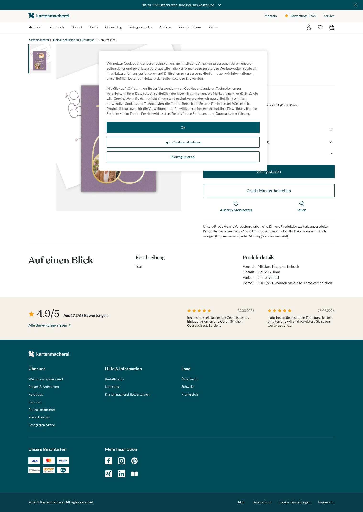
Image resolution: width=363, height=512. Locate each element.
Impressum (326, 502)
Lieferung (112, 387)
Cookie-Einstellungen (294, 502)
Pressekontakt (39, 417)
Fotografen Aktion (42, 425)
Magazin (270, 16)
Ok (183, 127)
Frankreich (190, 394)
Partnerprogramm (42, 410)
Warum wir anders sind (45, 379)
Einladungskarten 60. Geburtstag (73, 40)
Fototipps (35, 394)
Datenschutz (261, 502)
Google (119, 98)
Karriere (34, 402)
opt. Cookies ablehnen (183, 142)
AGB (241, 502)
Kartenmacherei (38, 40)
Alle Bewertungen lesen (47, 325)
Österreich (190, 379)
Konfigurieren (183, 157)
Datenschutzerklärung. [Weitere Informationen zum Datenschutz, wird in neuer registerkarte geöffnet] (232, 113)
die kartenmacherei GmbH (48, 16)
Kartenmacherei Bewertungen (127, 394)
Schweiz (187, 387)
